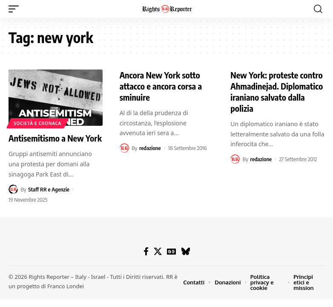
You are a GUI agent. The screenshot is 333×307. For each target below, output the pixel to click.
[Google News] (171, 251)
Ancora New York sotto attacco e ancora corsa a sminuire (161, 86)
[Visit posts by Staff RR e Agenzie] (13, 189)
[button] (16, 9)
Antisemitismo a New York (55, 138)
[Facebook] (146, 251)
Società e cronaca (37, 123)
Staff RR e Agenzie (48, 189)
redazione (150, 148)
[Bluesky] (185, 251)
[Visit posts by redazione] (124, 148)
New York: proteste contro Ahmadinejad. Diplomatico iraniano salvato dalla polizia (276, 91)
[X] (158, 251)
